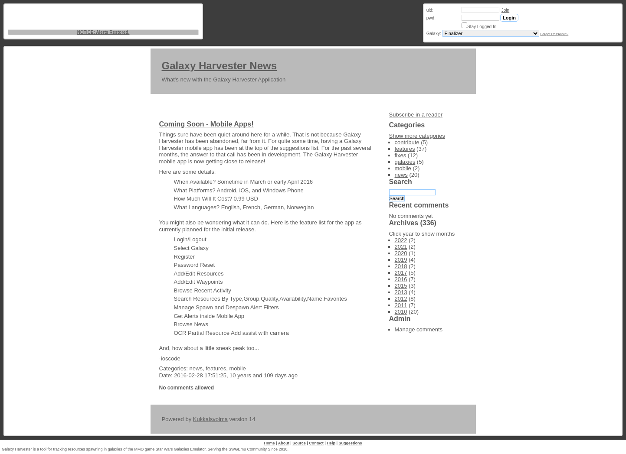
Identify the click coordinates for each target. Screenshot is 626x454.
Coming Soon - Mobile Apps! (206, 124)
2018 (401, 266)
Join (505, 10)
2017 (401, 272)
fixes (400, 155)
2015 (401, 285)
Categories (407, 125)
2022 (401, 240)
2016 (401, 279)
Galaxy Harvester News (219, 65)
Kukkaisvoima (210, 419)
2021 (401, 246)
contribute (407, 142)
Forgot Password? (554, 34)
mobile (237, 368)
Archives (404, 223)
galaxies (405, 162)
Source (299, 443)
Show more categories (417, 136)
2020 (401, 253)
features (216, 368)
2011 (401, 305)
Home (269, 443)
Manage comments (419, 329)
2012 (401, 298)
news (196, 368)
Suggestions (350, 443)
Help (331, 443)
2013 (401, 292)
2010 (401, 311)
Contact (316, 443)
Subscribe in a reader (416, 114)
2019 (401, 259)
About (283, 443)
